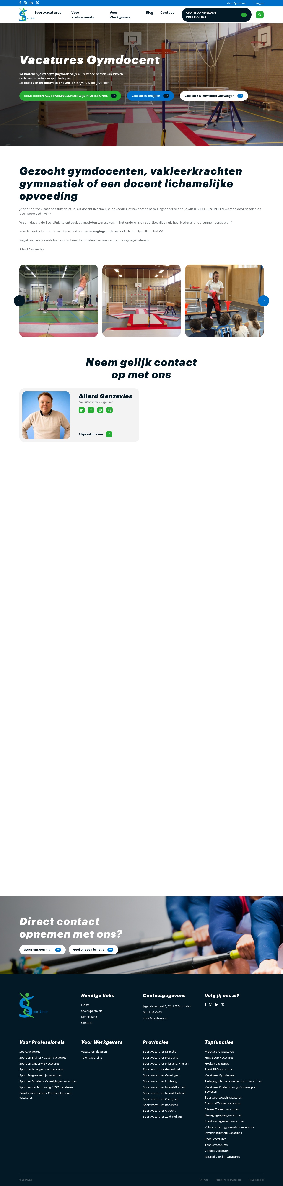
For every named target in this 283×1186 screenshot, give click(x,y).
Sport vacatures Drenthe (159, 1052)
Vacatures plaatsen (94, 1052)
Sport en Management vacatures (41, 1069)
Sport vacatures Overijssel (160, 1099)
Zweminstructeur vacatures (223, 1133)
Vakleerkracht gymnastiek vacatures (229, 1127)
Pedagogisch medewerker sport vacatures (233, 1081)
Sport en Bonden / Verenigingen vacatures (48, 1081)
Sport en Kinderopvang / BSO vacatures (46, 1087)
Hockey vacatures (217, 1063)
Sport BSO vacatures (219, 1069)
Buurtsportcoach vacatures (223, 1097)
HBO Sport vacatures (219, 1057)
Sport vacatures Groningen (161, 1075)
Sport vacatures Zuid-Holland (163, 1116)
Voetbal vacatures (217, 1151)
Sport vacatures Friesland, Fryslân (166, 1063)
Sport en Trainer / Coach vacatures (42, 1057)
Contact (167, 12)
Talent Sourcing (91, 1057)
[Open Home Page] (27, 15)
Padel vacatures (215, 1139)
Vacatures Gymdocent (220, 1075)
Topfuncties (219, 1042)
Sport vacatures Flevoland (160, 1057)
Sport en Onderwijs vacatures (39, 1063)
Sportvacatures (48, 12)
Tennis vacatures (216, 1145)
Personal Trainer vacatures (223, 1103)
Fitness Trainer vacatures (222, 1109)
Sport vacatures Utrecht (159, 1111)
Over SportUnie (236, 3)
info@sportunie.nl (155, 1018)
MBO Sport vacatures (219, 1052)
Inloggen (258, 3)
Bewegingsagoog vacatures (223, 1115)
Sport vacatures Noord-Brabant (164, 1087)
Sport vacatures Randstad (160, 1105)
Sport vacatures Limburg (160, 1081)
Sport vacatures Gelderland (161, 1069)
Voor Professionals (82, 14)
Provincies (156, 1042)
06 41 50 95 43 (152, 1012)
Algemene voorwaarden (228, 1179)
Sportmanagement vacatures (224, 1121)
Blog (149, 12)
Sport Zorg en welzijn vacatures (40, 1075)
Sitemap (204, 1179)
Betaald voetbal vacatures (222, 1157)
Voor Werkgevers (120, 14)
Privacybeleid (256, 1179)
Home (85, 1005)
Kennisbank (89, 1017)
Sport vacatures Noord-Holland (164, 1093)
